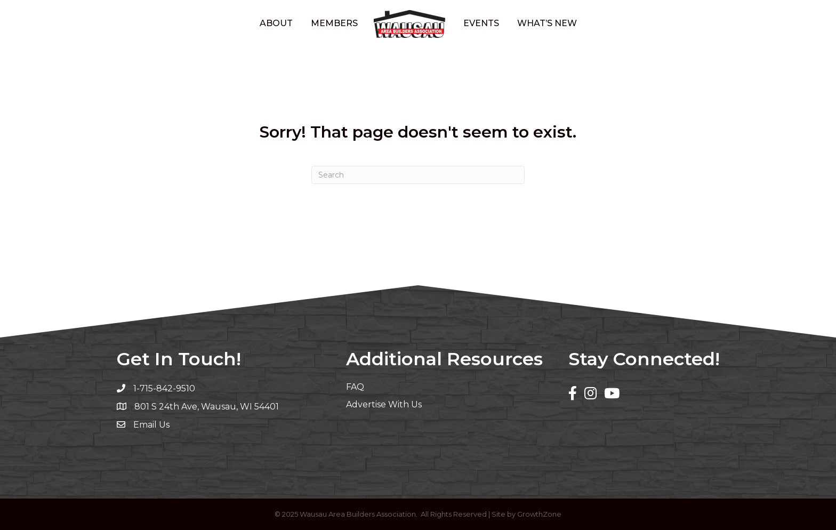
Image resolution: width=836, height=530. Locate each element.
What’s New (547, 23)
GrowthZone (539, 514)
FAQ (355, 387)
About (276, 23)
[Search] (418, 175)
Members (334, 23)
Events (481, 23)
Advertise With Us (384, 404)
